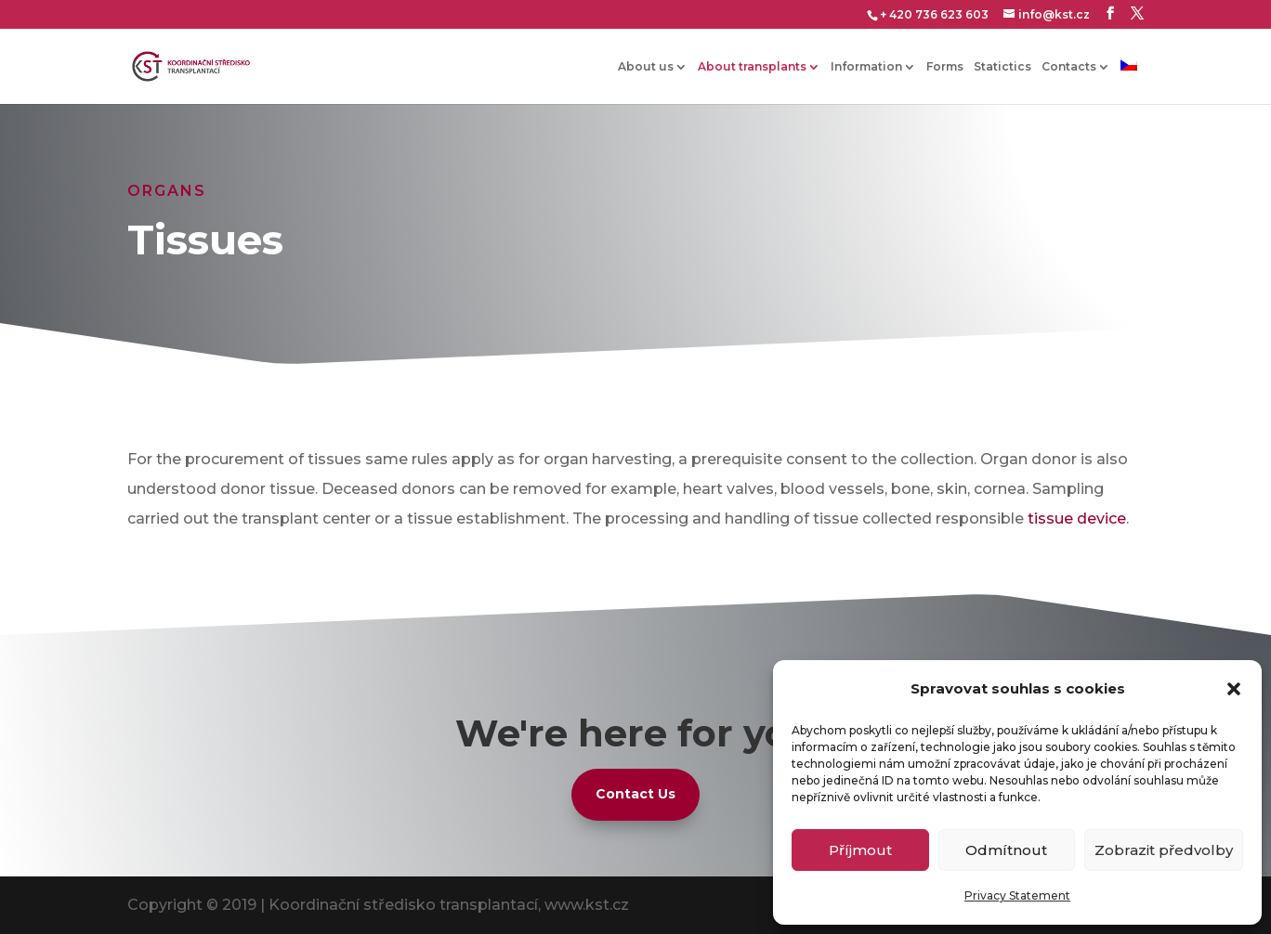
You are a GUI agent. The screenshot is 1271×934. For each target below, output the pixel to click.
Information (866, 66)
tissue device (1077, 518)
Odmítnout (1006, 850)
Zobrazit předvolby (1163, 850)
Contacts (1069, 66)
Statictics (1002, 66)
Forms (944, 66)
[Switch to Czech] (1128, 81)
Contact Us (635, 793)
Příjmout (860, 850)
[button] (1234, 689)
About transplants (752, 66)
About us (646, 66)
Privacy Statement (1017, 895)
